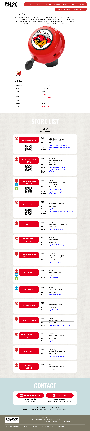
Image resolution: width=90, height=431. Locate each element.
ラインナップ (39, 4)
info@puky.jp (30, 399)
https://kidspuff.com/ (55, 310)
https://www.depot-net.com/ (57, 209)
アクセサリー (45, 106)
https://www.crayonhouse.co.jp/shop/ (60, 145)
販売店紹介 (66, 4)
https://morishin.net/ (55, 262)
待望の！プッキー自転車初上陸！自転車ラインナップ (70, 9)
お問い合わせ (82, 4)
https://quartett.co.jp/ (55, 189)
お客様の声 (48, 4)
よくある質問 (57, 4)
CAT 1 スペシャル (46, 97)
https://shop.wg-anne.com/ (57, 356)
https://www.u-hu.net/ (55, 341)
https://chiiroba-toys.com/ (56, 245)
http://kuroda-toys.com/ (56, 229)
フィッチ (44, 94)
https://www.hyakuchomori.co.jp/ (58, 167)
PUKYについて (29, 4)
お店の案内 (58, 426)
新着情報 (74, 4)
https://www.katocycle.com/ (57, 277)
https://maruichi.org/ (55, 294)
